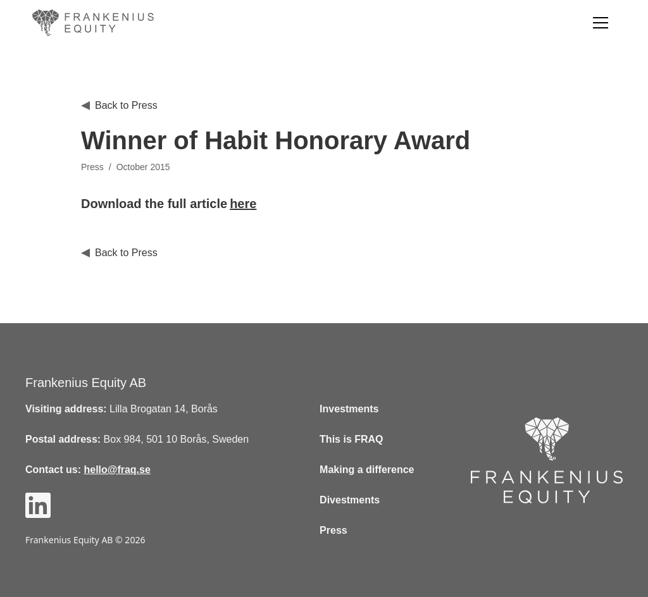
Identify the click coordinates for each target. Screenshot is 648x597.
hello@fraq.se (117, 469)
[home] (95, 22)
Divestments (350, 500)
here (243, 204)
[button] (600, 23)
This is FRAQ (351, 439)
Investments (349, 408)
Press (333, 530)
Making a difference (367, 469)
